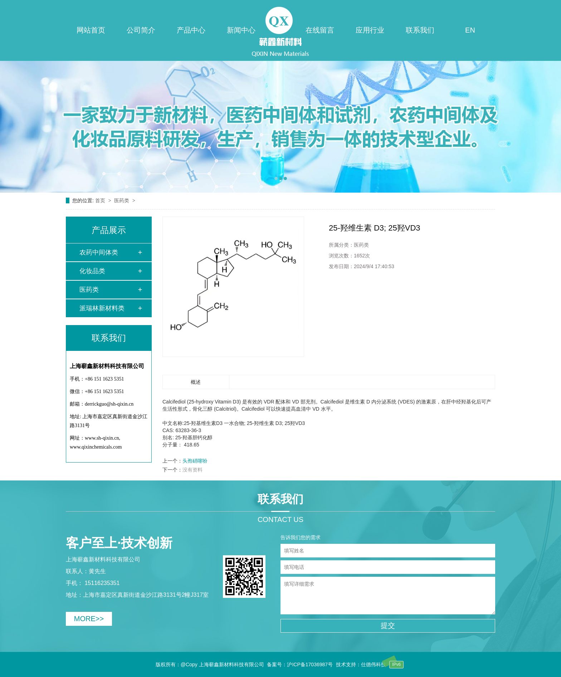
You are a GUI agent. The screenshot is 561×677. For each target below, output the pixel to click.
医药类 (122, 200)
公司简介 (141, 30)
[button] (276, 178)
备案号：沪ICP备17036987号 (300, 664)
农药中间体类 (98, 252)
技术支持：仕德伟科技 (361, 664)
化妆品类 (92, 271)
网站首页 (91, 30)
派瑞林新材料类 (102, 308)
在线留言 (320, 30)
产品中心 (191, 30)
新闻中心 (241, 30)
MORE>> (89, 619)
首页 (101, 200)
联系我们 (420, 30)
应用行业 (370, 30)
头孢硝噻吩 (195, 461)
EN (470, 30)
